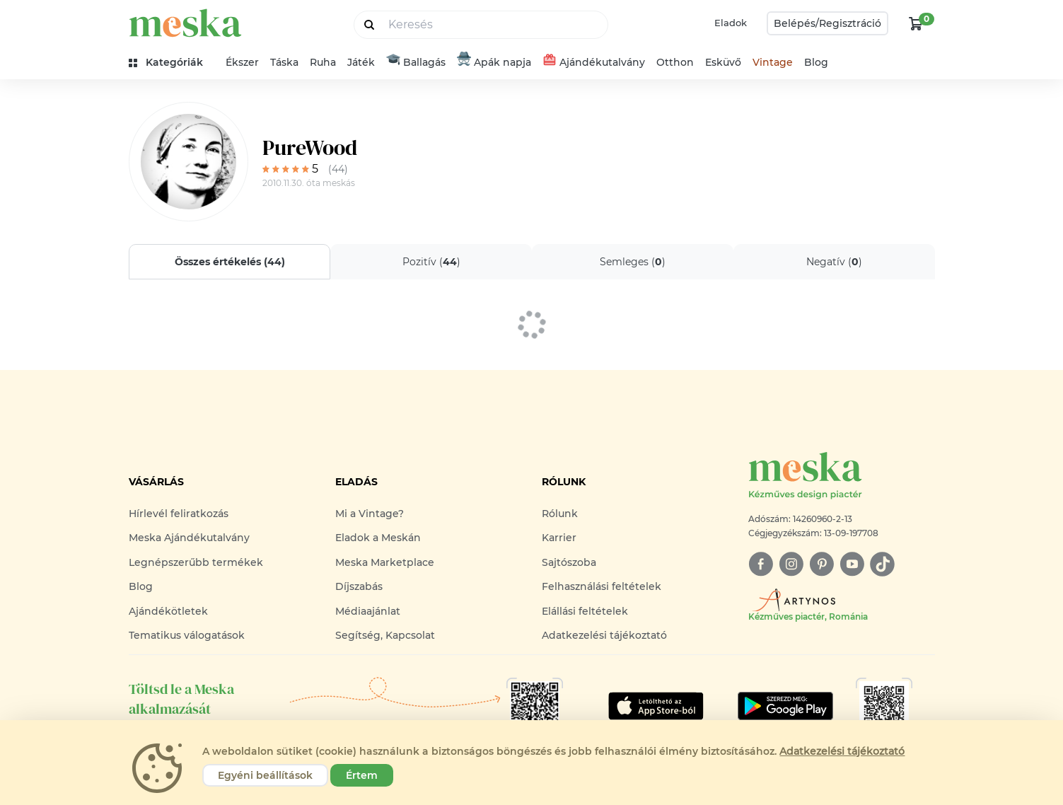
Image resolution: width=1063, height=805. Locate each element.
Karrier (559, 537)
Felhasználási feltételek (601, 586)
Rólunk (560, 513)
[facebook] (760, 564)
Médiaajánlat (367, 611)
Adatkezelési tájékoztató (604, 635)
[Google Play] (656, 706)
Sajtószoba (569, 562)
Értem (362, 775)
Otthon (675, 62)
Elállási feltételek (585, 611)
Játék (361, 62)
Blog (816, 62)
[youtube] (852, 564)
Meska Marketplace (384, 562)
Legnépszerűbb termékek (196, 562)
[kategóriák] (171, 62)
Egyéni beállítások (265, 775)
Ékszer (242, 62)
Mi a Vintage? (369, 513)
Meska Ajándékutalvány (189, 537)
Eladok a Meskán (378, 537)
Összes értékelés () (229, 262)
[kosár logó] (915, 23)
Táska (284, 62)
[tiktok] (882, 564)
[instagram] (791, 564)
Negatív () (834, 262)
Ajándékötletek (168, 611)
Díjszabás (359, 586)
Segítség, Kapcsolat (385, 635)
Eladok (730, 22)
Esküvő (723, 62)
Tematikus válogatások (187, 635)
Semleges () (633, 262)
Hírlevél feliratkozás (178, 513)
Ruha (323, 62)
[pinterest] (821, 564)
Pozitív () (431, 262)
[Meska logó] (841, 476)
